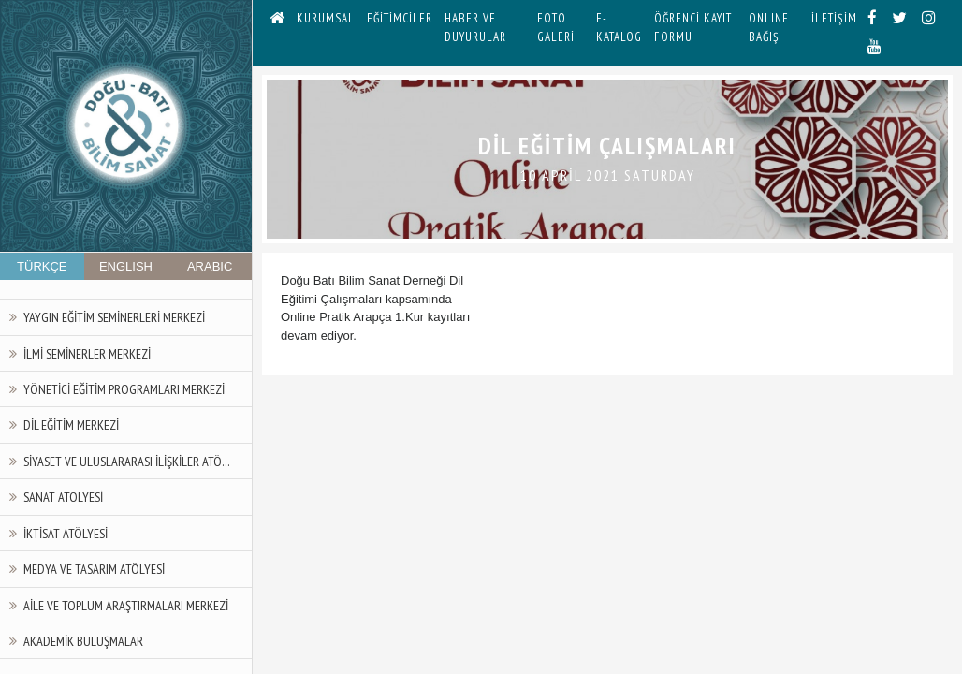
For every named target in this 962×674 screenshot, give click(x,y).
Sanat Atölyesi (63, 497)
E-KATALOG (619, 27)
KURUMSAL (326, 18)
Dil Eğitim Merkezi (71, 424)
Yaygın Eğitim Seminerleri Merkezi (114, 317)
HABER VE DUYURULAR (475, 27)
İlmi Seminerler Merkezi (87, 353)
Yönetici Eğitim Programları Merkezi (124, 389)
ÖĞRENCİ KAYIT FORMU (693, 27)
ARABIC (209, 266)
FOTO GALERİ (556, 27)
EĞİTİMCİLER (399, 18)
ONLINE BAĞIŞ (769, 27)
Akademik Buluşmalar (83, 641)
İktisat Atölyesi (65, 533)
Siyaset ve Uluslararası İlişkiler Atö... (126, 461)
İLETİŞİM (834, 18)
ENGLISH (126, 266)
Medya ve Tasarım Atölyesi (94, 569)
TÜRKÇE (41, 266)
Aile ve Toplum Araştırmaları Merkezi (125, 605)
